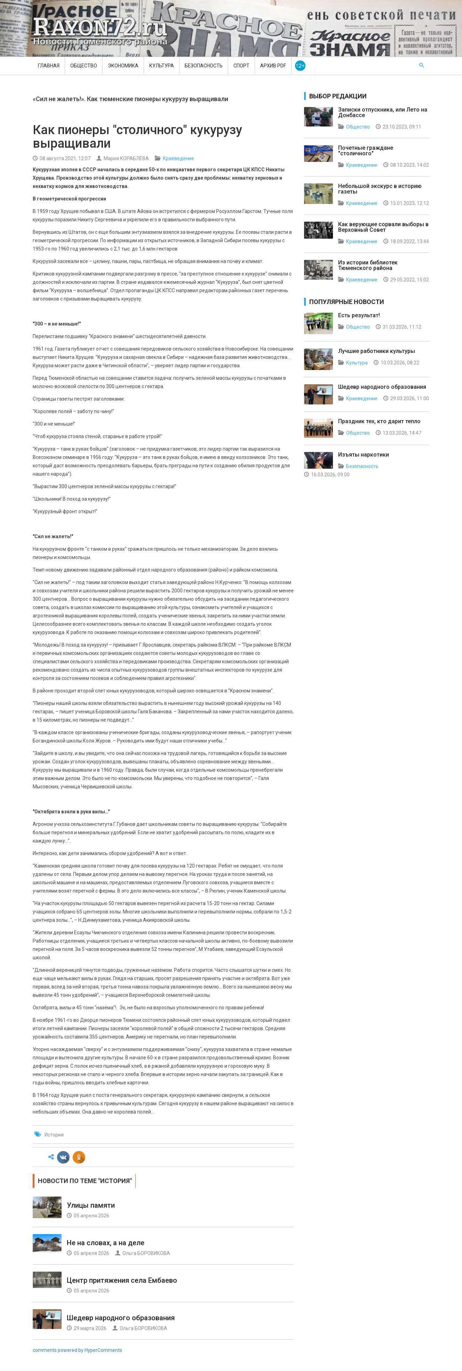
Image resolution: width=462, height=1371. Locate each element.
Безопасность (204, 65)
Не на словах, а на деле (105, 1243)
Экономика (123, 65)
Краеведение (178, 158)
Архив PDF (273, 65)
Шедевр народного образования (121, 1318)
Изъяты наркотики (363, 454)
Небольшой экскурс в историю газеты (380, 189)
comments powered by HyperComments (77, 1350)
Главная (48, 65)
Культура (161, 65)
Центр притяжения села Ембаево (122, 1280)
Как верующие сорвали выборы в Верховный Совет (383, 227)
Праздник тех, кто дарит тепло (379, 421)
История (54, 1135)
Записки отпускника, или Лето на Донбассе (382, 112)
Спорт (241, 65)
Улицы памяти (91, 1205)
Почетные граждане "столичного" (365, 151)
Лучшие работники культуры (376, 351)
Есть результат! (359, 315)
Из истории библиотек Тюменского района (368, 265)
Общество (83, 65)
